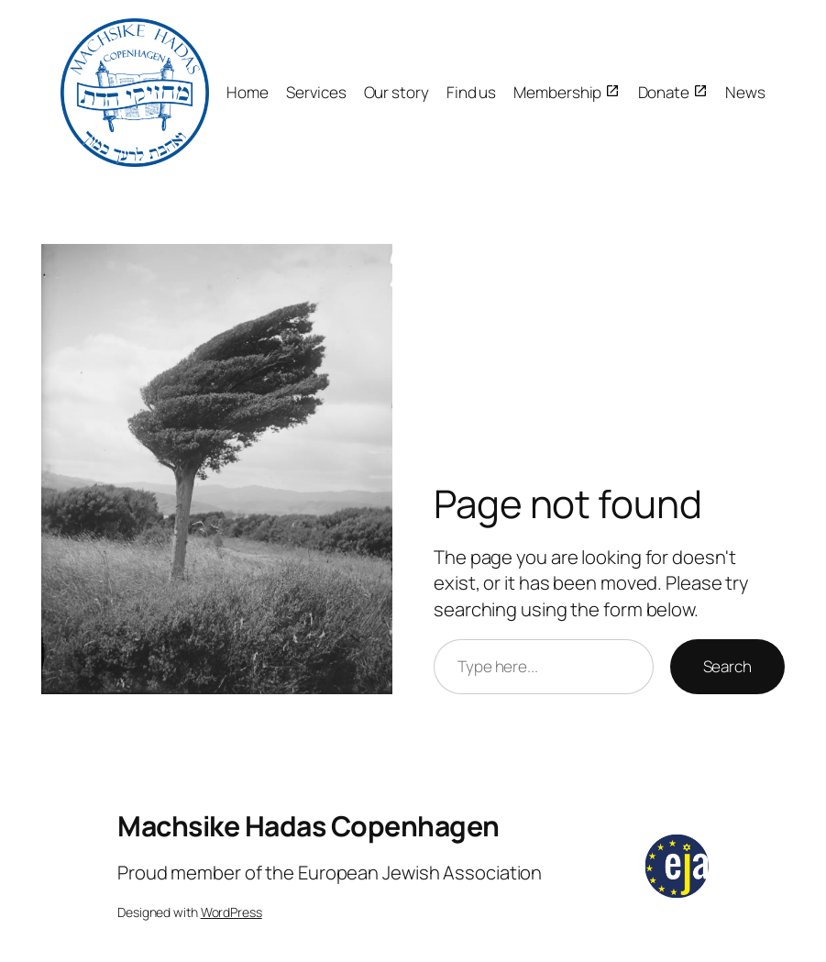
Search (727, 666)
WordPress (231, 912)
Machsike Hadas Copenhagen (308, 826)
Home (247, 92)
